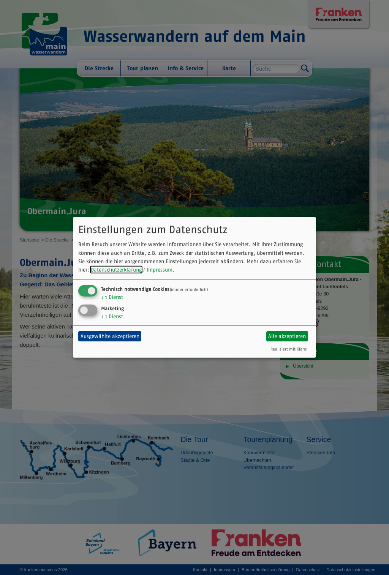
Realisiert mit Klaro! (289, 348)
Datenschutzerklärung (116, 270)
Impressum (159, 270)
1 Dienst (112, 297)
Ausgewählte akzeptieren (110, 336)
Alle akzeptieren (287, 336)
